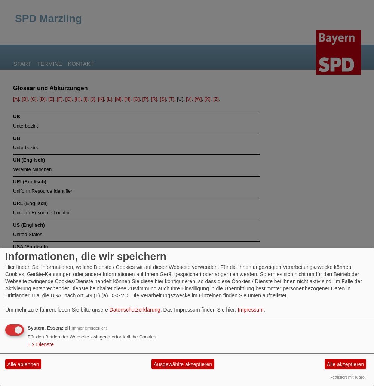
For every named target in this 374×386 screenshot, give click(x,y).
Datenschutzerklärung (135, 310)
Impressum (251, 310)
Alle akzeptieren (345, 364)
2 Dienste (41, 344)
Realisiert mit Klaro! (347, 377)
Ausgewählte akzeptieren (183, 364)
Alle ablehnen (23, 364)
